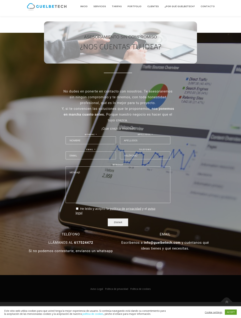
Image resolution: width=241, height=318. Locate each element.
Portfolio (135, 6)
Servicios (99, 6)
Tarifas (117, 6)
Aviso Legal (96, 288)
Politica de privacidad (116, 288)
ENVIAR (118, 222)
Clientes (153, 6)
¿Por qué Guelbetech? (180, 6)
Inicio (84, 6)
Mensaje (118, 164)
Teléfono (145, 149)
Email (90, 149)
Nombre (91, 134)
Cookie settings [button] (213, 312)
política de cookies (92, 313)
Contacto (208, 6)
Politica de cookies (140, 288)
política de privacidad (125, 209)
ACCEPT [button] (231, 312)
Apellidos (145, 134)
